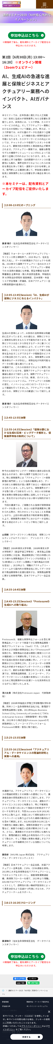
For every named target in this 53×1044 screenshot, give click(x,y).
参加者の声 (6, 1006)
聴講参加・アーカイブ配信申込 (38, 1002)
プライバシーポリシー (31, 1026)
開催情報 (5, 1002)
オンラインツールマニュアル (37, 1006)
